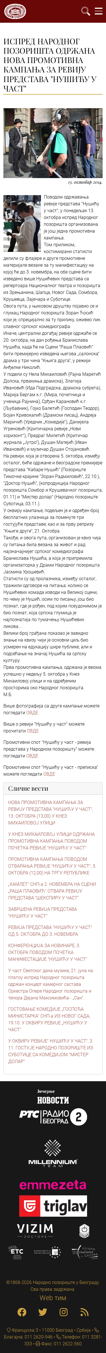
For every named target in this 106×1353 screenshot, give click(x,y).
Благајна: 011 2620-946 (28, 1337)
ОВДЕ (32, 712)
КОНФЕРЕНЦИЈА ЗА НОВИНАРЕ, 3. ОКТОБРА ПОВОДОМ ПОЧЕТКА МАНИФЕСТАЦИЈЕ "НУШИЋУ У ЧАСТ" (47, 952)
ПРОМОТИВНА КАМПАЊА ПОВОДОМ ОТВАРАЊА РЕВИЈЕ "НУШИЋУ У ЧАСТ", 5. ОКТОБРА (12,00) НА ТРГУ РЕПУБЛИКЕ (52, 866)
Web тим (53, 1298)
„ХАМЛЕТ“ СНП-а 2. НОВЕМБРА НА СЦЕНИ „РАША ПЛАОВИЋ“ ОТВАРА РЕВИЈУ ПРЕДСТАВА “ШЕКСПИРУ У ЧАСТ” (52, 891)
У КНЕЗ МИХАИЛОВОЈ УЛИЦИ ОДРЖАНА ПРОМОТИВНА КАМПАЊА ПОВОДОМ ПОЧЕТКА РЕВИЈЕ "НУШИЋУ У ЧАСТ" (51, 841)
